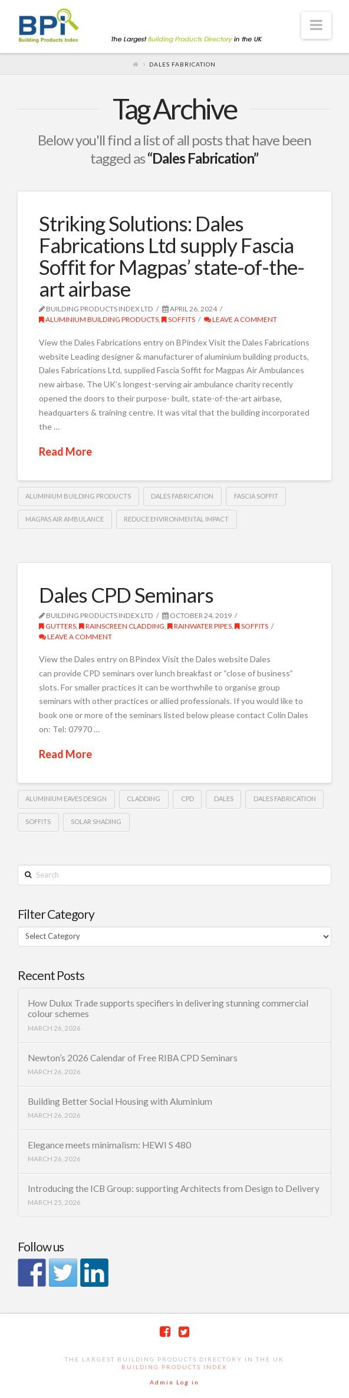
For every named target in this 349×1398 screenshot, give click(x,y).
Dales (223, 798)
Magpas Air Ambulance (64, 519)
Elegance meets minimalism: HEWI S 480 (109, 1145)
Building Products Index (174, 1366)
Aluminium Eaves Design (66, 798)
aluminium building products (78, 496)
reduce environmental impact (176, 519)
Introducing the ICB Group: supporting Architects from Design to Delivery (174, 1188)
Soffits (178, 319)
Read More (65, 451)
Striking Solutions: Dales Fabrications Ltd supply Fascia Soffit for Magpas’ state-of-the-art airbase (171, 255)
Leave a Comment (240, 319)
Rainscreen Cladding (121, 626)
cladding (143, 798)
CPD (187, 798)
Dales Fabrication (182, 496)
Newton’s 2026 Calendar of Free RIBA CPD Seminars (133, 1057)
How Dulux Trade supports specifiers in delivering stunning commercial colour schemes (168, 1009)
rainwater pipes (199, 626)
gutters (57, 626)
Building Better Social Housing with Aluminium (120, 1101)
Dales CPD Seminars (126, 594)
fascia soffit (256, 496)
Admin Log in (174, 1382)
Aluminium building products (99, 319)
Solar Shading (96, 821)
